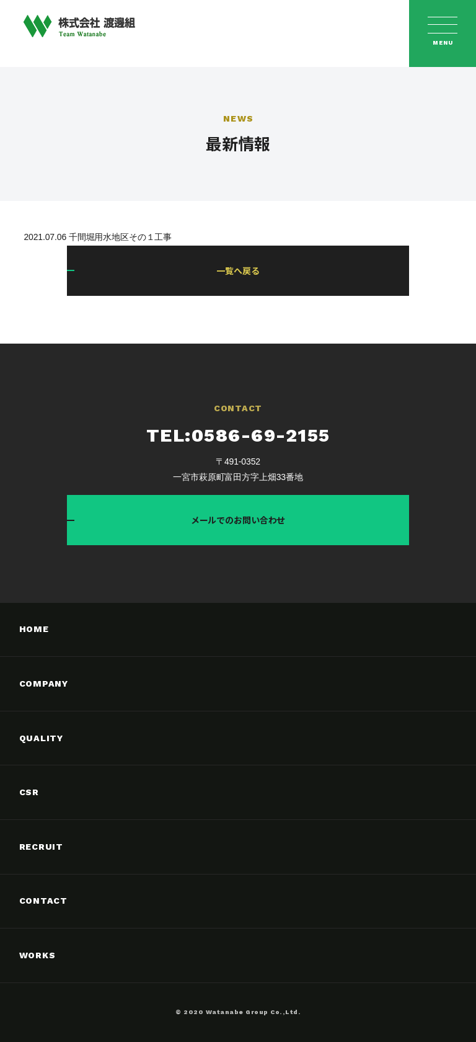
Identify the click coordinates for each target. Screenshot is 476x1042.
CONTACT (43, 901)
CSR (29, 792)
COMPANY (43, 683)
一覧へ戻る (237, 270)
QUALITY (41, 738)
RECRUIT (41, 847)
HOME (34, 629)
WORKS (37, 955)
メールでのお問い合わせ (238, 520)
